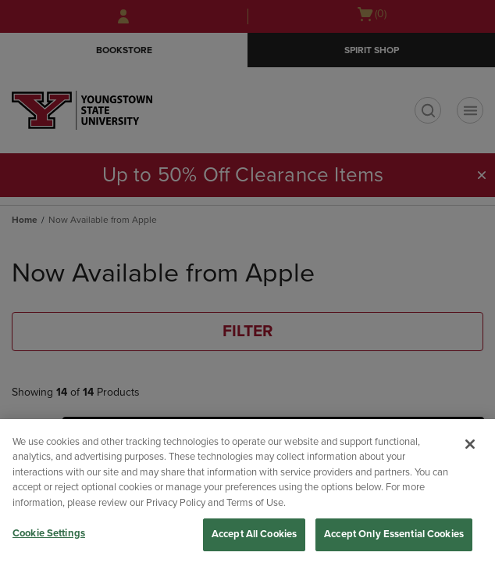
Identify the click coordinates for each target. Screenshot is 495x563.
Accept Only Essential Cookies (394, 534)
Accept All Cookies (254, 534)
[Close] (470, 444)
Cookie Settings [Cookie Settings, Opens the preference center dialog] (48, 533)
